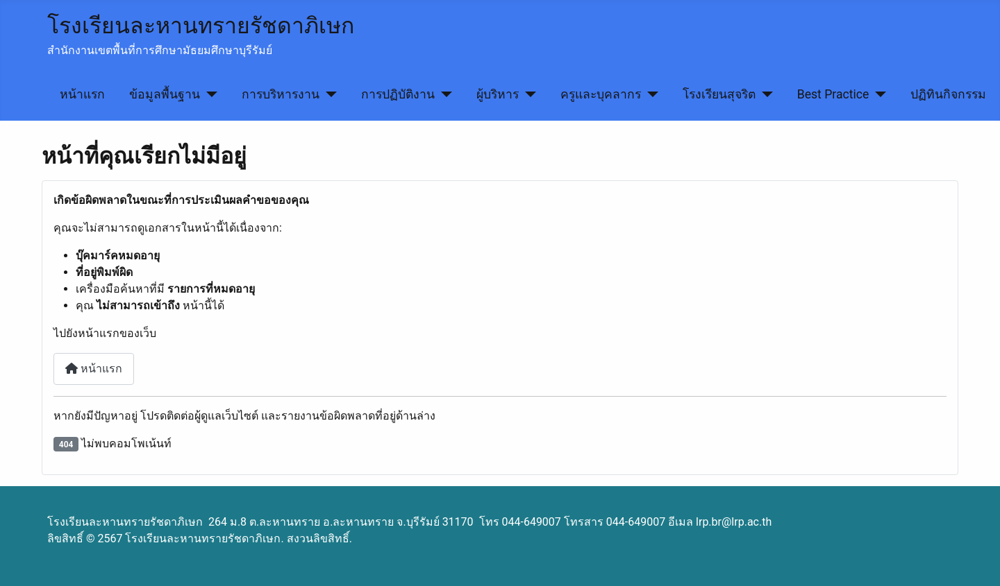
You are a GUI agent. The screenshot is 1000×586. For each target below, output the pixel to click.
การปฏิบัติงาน (398, 94)
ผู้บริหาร (497, 94)
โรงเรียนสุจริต (719, 94)
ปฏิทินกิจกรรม (948, 94)
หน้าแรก (82, 94)
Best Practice (833, 94)
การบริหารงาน (280, 94)
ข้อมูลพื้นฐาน (164, 94)
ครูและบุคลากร (600, 94)
